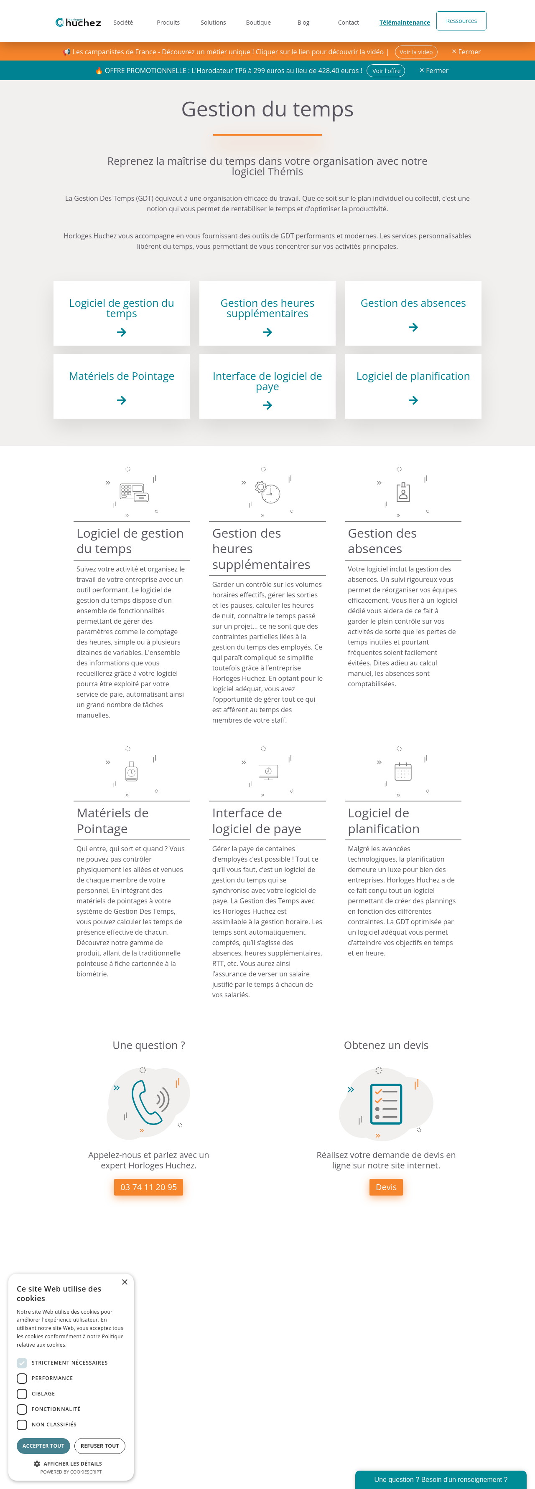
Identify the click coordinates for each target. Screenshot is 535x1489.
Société (122, 21)
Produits (167, 21)
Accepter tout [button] (43, 1445)
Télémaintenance (404, 21)
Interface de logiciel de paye (267, 381)
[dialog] (71, 1377)
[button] (71, 1462)
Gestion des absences (413, 303)
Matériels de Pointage (122, 376)
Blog (304, 21)
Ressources (459, 21)
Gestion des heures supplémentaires (268, 308)
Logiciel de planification (413, 376)
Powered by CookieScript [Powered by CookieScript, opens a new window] (71, 1472)
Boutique (258, 21)
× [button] (124, 1282)
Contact (349, 21)
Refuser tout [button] (100, 1445)
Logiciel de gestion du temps (121, 308)
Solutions (213, 21)
